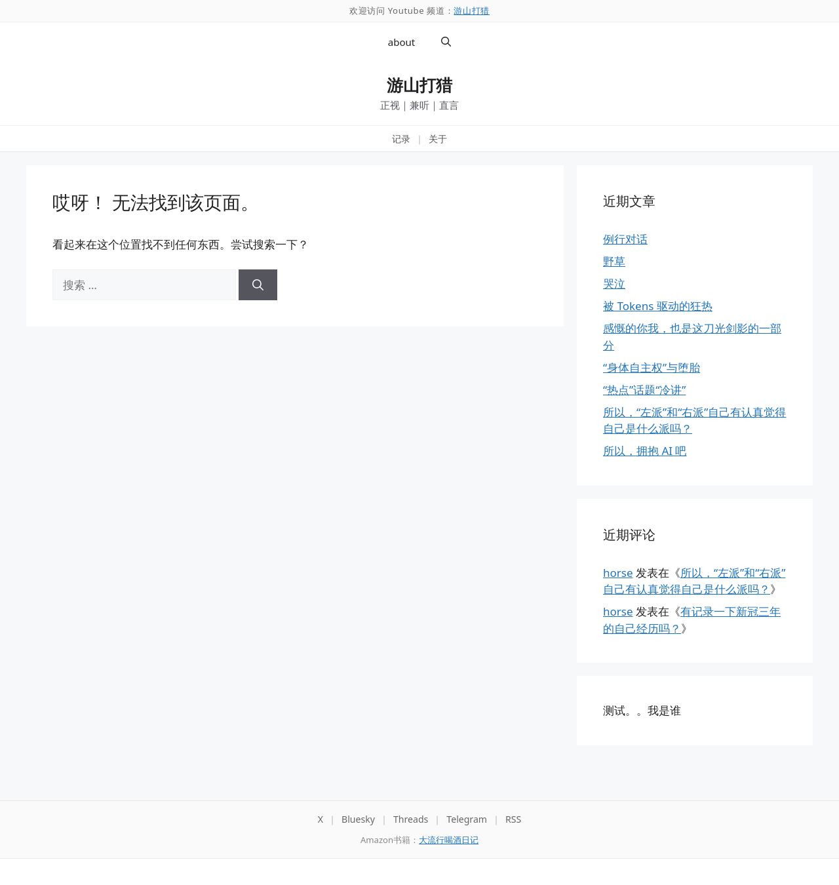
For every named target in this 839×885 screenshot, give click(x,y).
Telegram (466, 819)
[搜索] (258, 285)
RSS (513, 819)
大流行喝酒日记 (448, 840)
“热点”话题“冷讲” (644, 389)
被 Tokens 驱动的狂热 (657, 305)
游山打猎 (472, 10)
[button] (446, 42)
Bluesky (358, 819)
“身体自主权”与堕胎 (651, 367)
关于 (438, 138)
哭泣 (614, 283)
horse (618, 572)
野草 (614, 261)
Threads (410, 819)
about (401, 42)
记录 (401, 138)
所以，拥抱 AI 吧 (644, 450)
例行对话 (625, 238)
